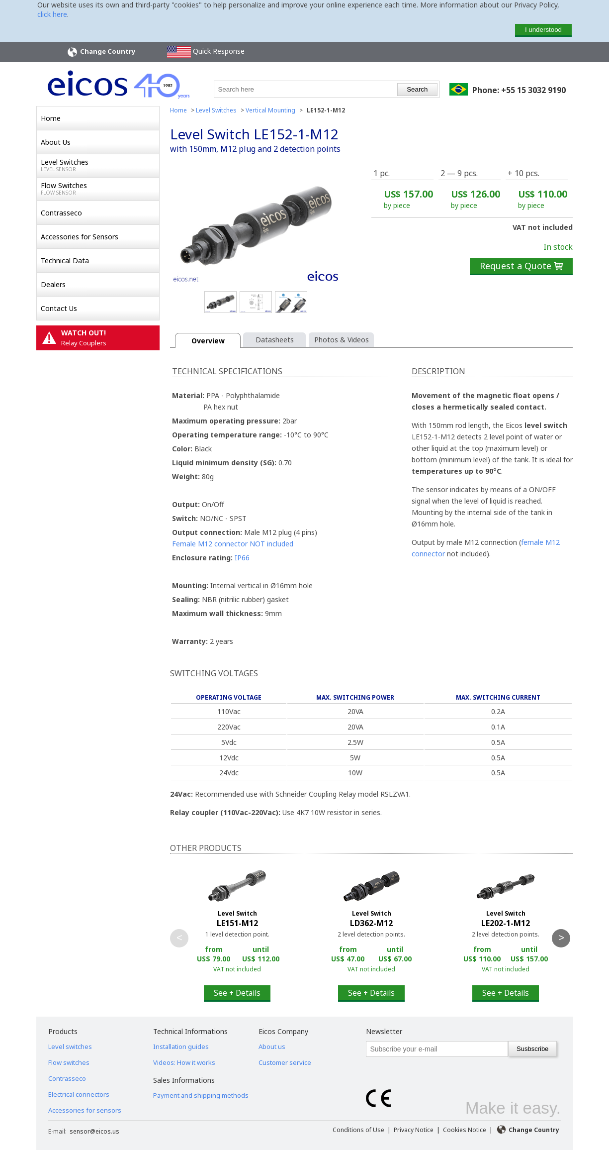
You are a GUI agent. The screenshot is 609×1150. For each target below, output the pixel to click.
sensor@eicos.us (94, 1131)
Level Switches (100, 165)
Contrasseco (61, 212)
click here (52, 14)
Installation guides (181, 1046)
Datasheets (275, 339)
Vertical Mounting (270, 110)
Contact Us (59, 308)
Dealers (53, 284)
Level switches (70, 1046)
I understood (543, 29)
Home (51, 118)
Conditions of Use (358, 1130)
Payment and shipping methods (201, 1095)
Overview (208, 340)
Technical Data (65, 260)
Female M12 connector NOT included (232, 543)
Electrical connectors (78, 1094)
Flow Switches (100, 189)
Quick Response (206, 52)
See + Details (237, 992)
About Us (56, 142)
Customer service (285, 1062)
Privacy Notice (414, 1130)
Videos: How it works (184, 1062)
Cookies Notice (464, 1130)
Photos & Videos (341, 339)
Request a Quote (521, 266)
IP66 (242, 557)
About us (272, 1046)
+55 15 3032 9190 (533, 90)
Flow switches (68, 1062)
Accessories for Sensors (79, 236)
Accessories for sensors (84, 1110)
